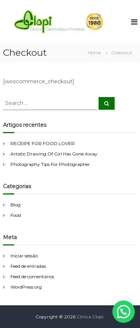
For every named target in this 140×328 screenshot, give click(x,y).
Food (15, 215)
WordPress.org (26, 287)
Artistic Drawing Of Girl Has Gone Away (53, 154)
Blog (15, 205)
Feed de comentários (32, 276)
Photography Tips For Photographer (50, 164)
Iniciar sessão (24, 255)
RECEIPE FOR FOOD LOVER (42, 143)
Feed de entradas (28, 266)
